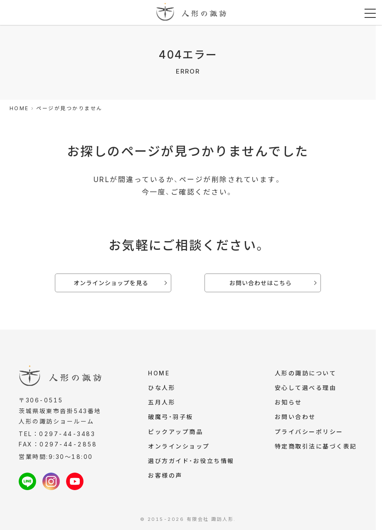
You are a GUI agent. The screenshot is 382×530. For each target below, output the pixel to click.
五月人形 (161, 403)
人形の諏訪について (306, 373)
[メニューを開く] (370, 13)
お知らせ (288, 403)
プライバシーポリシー (309, 433)
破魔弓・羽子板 (170, 418)
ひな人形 (161, 388)
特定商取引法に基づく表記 (316, 448)
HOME (159, 373)
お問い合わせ (295, 418)
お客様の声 (165, 478)
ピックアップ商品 (175, 433)
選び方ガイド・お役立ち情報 (191, 463)
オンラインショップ (179, 448)
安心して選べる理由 (306, 388)
